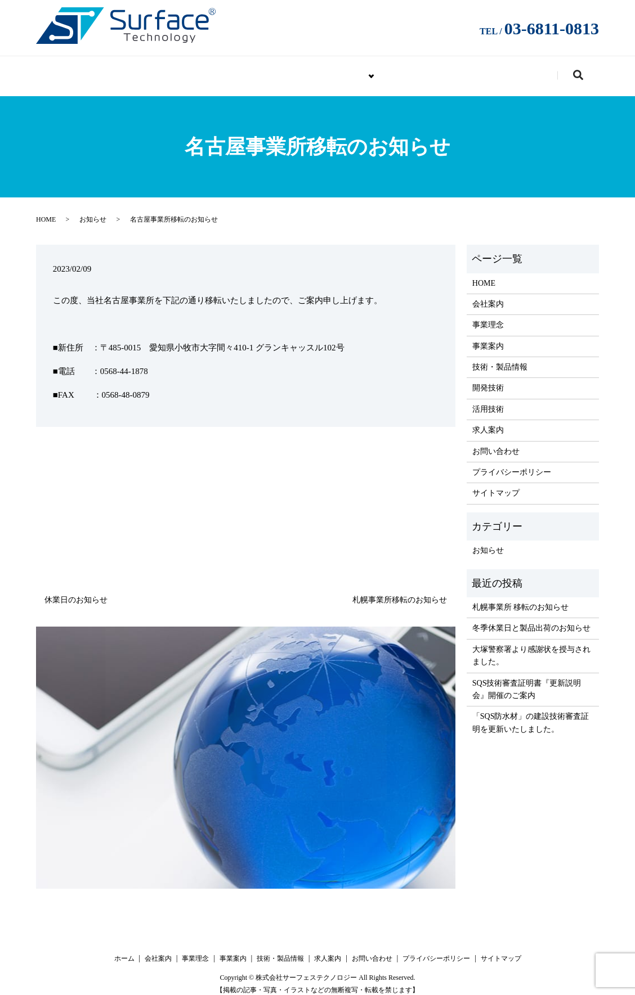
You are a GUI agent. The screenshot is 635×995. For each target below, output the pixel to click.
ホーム (124, 950)
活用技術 (488, 401)
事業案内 (488, 338)
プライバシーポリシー (511, 464)
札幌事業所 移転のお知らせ (520, 599)
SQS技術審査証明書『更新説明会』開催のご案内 (527, 680)
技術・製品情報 (332, 70)
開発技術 (488, 380)
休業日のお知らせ (76, 591)
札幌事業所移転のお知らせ (399, 591)
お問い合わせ (510, 70)
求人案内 (423, 70)
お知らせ (92, 211)
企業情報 (241, 70)
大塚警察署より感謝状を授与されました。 (531, 647)
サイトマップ (496, 485)
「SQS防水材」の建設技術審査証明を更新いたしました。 (530, 714)
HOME (168, 70)
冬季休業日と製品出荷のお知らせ (531, 620)
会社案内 (488, 295)
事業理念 (488, 316)
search (588, 72)
